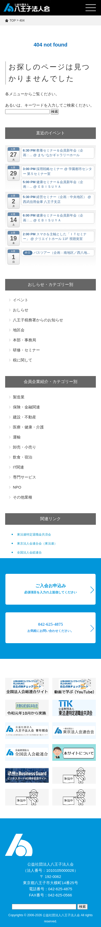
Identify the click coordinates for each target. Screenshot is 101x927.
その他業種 (22, 497)
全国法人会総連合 (29, 552)
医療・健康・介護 (28, 427)
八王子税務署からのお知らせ (38, 320)
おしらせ (20, 310)
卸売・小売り (24, 447)
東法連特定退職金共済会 (34, 534)
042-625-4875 (50, 627)
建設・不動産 (24, 417)
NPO (17, 487)
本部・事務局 (24, 340)
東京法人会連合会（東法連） (37, 543)
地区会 (18, 330)
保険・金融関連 (26, 407)
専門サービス (24, 477)
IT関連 (18, 467)
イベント (20, 300)
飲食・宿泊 (22, 457)
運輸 (17, 437)
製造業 (18, 397)
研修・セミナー (26, 350)
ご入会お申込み (50, 588)
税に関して (22, 360)
